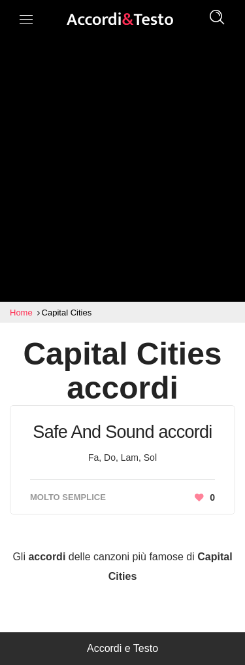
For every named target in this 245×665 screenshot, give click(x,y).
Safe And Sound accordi (122, 432)
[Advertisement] (122, 172)
